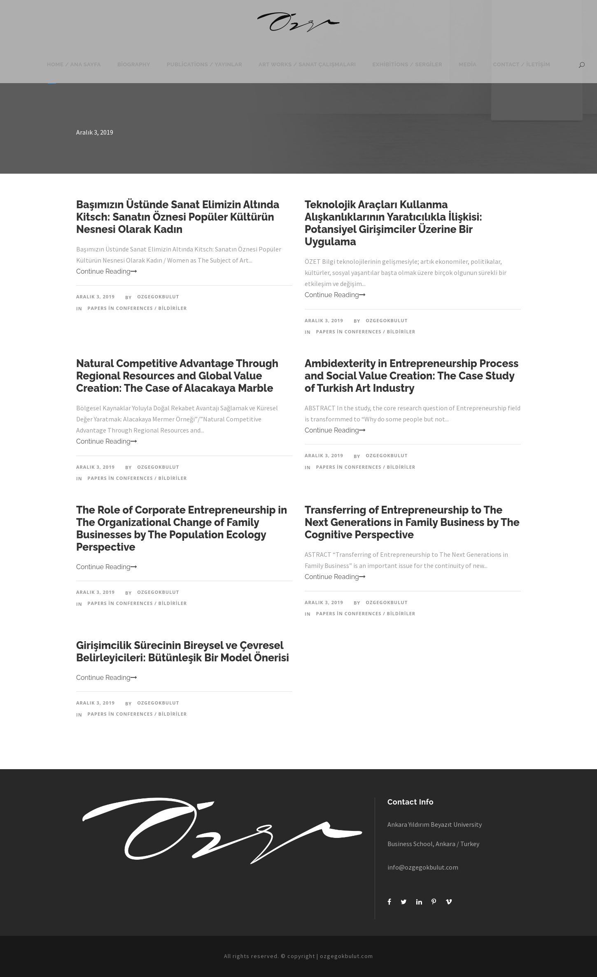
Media (467, 64)
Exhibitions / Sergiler (408, 64)
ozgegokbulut (158, 296)
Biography (133, 64)
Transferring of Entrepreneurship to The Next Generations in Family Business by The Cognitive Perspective (412, 522)
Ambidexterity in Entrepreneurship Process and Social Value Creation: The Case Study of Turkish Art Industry (411, 375)
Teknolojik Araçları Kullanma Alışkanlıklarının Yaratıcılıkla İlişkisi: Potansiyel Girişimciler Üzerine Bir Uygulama (393, 223)
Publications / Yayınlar (204, 64)
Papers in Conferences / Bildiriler (137, 308)
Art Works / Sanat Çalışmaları (307, 64)
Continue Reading (106, 271)
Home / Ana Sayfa (74, 64)
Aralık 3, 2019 (95, 296)
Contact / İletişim (521, 64)
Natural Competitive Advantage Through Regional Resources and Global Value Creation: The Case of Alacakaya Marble (177, 375)
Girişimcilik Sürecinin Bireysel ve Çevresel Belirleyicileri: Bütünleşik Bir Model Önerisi (182, 651)
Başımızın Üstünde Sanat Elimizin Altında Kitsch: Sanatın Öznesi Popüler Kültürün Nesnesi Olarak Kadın (177, 216)
